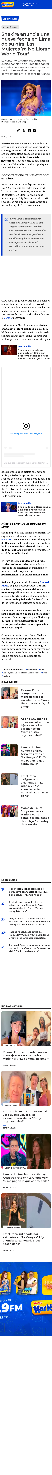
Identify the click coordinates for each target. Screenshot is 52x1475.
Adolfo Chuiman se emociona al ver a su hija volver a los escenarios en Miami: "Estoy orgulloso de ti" (35, 727)
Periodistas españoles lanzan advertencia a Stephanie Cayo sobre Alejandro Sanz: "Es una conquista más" (26, 907)
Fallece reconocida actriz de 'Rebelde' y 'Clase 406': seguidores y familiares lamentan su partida (29, 935)
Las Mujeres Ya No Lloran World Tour (20, 673)
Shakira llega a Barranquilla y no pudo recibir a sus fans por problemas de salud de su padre (34, 511)
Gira (42, 669)
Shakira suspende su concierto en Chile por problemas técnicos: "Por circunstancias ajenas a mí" (34, 354)
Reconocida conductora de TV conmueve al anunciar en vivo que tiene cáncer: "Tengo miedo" (28, 892)
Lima (44, 673)
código (8, 318)
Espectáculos (10, 19)
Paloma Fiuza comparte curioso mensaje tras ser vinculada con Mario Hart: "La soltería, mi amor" (35, 698)
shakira (6, 676)
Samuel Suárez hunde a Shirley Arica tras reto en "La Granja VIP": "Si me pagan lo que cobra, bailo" (33, 756)
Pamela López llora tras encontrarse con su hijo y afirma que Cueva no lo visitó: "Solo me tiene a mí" (29, 948)
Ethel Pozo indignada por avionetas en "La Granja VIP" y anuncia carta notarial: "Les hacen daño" (34, 785)
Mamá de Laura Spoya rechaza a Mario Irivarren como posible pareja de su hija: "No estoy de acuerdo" (35, 816)
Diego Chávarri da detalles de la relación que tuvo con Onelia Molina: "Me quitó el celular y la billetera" (29, 921)
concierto (7, 539)
